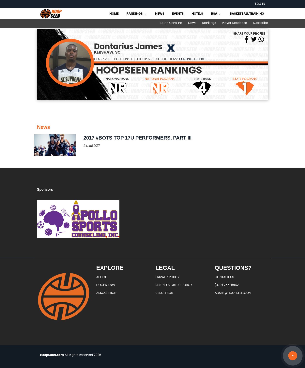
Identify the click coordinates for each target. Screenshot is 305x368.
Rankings (136, 13)
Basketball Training (247, 13)
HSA (216, 13)
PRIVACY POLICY (167, 277)
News (159, 13)
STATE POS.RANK (245, 78)
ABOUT (101, 277)
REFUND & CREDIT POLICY (174, 285)
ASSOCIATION (106, 293)
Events (178, 13)
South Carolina (171, 23)
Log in (260, 3)
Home (114, 13)
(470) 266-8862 (227, 285)
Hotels (197, 13)
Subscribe (260, 23)
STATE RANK (202, 78)
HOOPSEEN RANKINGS (149, 70)
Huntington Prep (192, 59)
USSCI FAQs (164, 293)
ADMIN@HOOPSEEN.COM (233, 293)
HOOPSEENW (105, 285)
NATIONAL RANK (117, 78)
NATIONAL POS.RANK (160, 78)
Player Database (234, 23)
